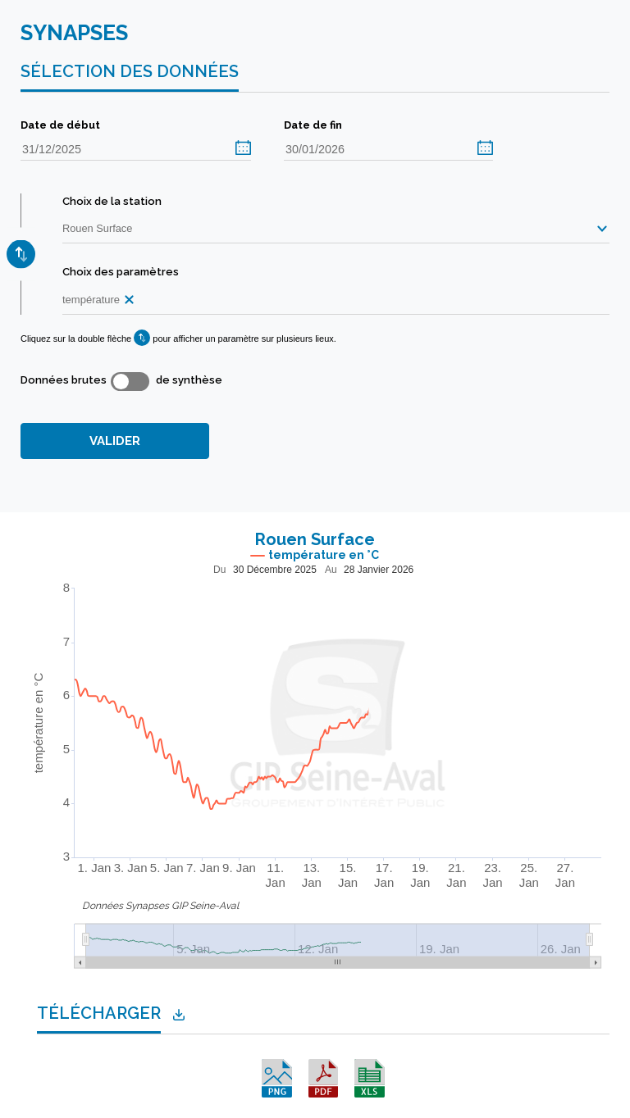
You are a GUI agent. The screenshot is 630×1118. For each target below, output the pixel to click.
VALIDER (114, 441)
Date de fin (313, 125)
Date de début (60, 125)
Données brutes (64, 380)
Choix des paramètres (120, 272)
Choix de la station (112, 201)
